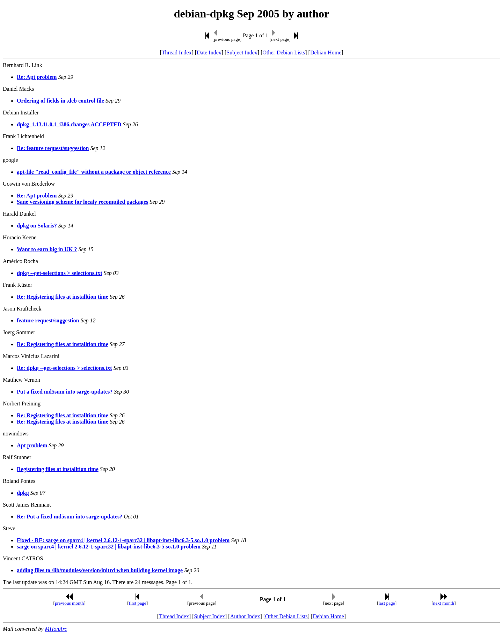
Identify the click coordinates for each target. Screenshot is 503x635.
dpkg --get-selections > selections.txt (59, 273)
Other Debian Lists (284, 52)
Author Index (245, 616)
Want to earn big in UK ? (47, 249)
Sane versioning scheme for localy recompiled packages (82, 202)
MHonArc (56, 629)
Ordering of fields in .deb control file (60, 101)
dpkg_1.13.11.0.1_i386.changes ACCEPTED (69, 124)
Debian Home (325, 52)
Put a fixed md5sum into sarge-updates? (64, 392)
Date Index (209, 52)
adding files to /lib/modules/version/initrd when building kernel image (100, 570)
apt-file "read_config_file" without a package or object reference (94, 172)
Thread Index (177, 52)
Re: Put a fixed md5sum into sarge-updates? (69, 517)
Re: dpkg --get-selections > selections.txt (64, 368)
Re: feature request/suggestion (53, 148)
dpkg (23, 493)
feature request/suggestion (48, 320)
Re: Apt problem (37, 77)
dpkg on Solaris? (37, 226)
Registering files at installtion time (58, 469)
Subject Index (241, 52)
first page (137, 603)
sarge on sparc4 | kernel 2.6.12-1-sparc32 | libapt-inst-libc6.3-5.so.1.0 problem (109, 547)
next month (443, 603)
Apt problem (32, 445)
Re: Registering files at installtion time (62, 297)
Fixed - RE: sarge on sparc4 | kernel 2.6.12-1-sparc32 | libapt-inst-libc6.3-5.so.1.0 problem (123, 540)
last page (387, 603)
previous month (69, 603)
